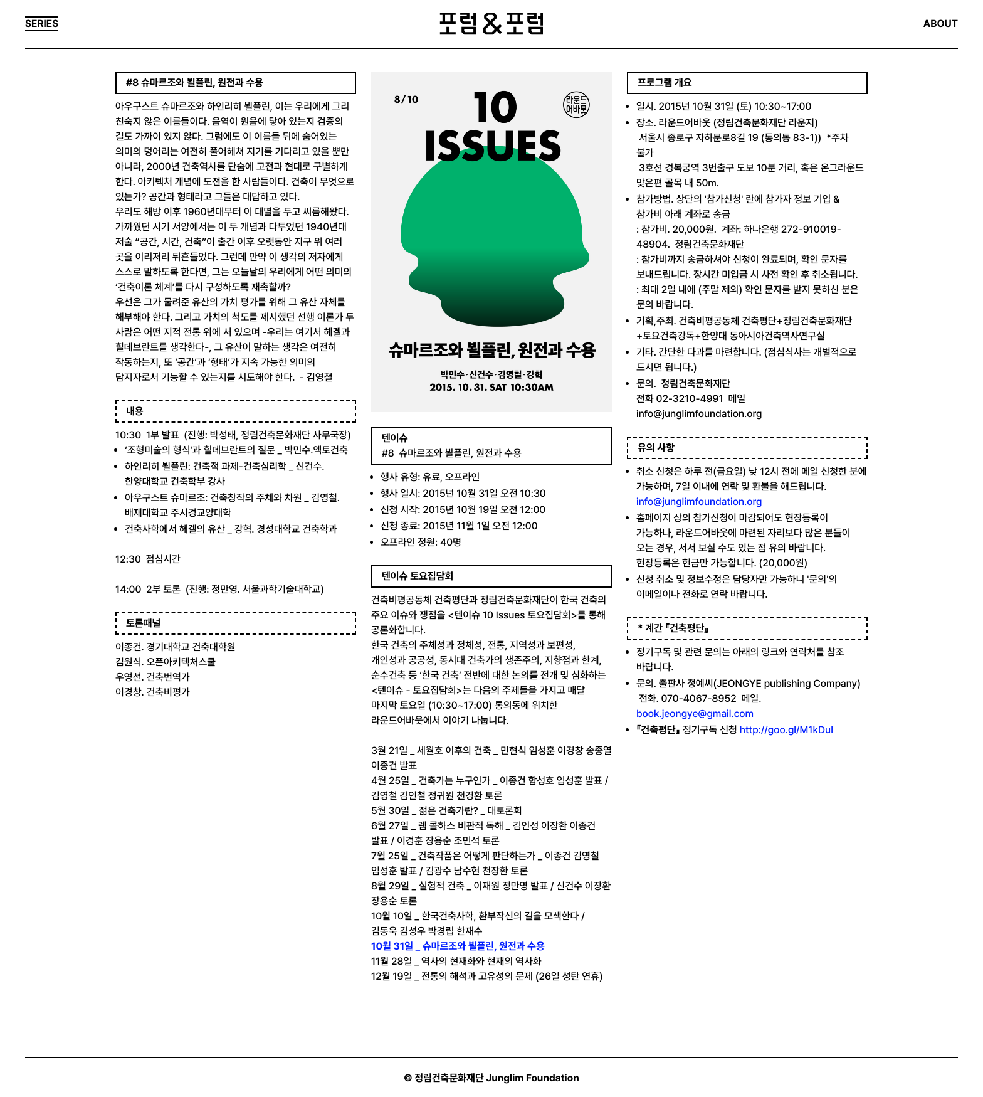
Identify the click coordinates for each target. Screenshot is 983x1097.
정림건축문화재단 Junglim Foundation (496, 1078)
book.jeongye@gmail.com (695, 713)
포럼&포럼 (491, 24)
